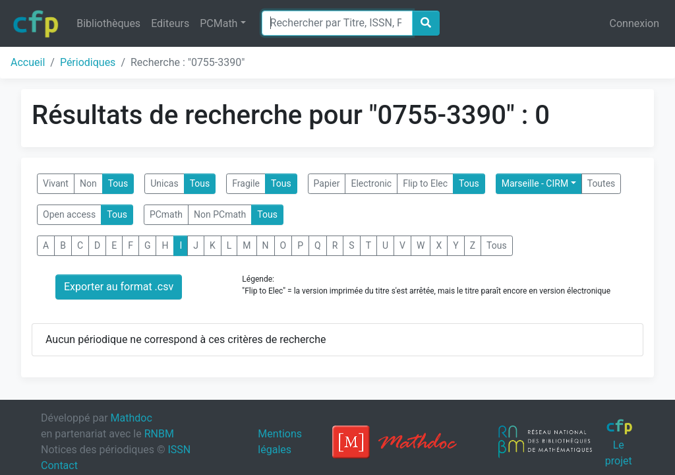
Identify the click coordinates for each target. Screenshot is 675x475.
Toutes (601, 183)
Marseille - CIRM (535, 183)
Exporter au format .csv (118, 286)
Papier (327, 183)
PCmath (166, 214)
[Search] (337, 23)
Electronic (371, 183)
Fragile (246, 183)
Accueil (28, 62)
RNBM (159, 434)
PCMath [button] (218, 23)
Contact (59, 465)
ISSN (179, 449)
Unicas (164, 183)
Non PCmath (220, 214)
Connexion (634, 23)
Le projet (619, 442)
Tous (118, 183)
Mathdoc (131, 418)
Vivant (56, 183)
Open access (69, 214)
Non (88, 183)
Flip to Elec (425, 183)
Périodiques (87, 62)
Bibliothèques (108, 23)
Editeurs (170, 23)
